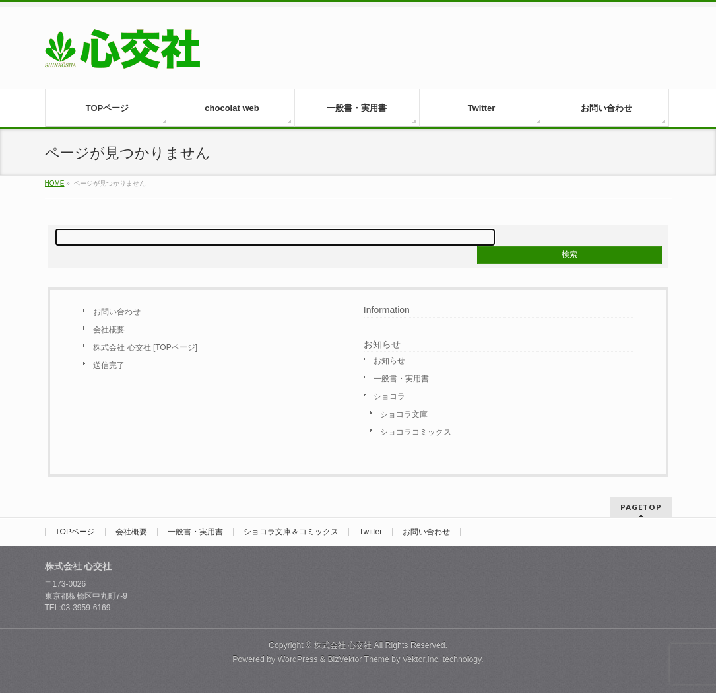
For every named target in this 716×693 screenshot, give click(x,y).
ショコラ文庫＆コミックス (291, 532)
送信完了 (109, 365)
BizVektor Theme (358, 659)
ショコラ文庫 (404, 414)
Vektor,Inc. (422, 659)
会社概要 (109, 329)
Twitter (370, 532)
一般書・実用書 (401, 378)
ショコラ (389, 396)
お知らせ (389, 360)
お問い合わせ (117, 311)
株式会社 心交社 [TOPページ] (145, 347)
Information (387, 310)
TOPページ (75, 532)
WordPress (298, 659)
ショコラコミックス (415, 432)
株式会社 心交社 (343, 645)
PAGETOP (641, 507)
